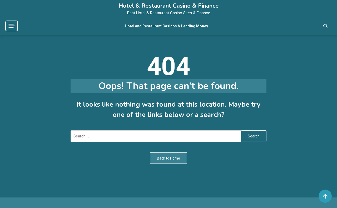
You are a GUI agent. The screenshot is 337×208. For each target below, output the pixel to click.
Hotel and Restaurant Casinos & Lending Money (166, 26)
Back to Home (168, 158)
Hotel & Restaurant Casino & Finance (168, 6)
